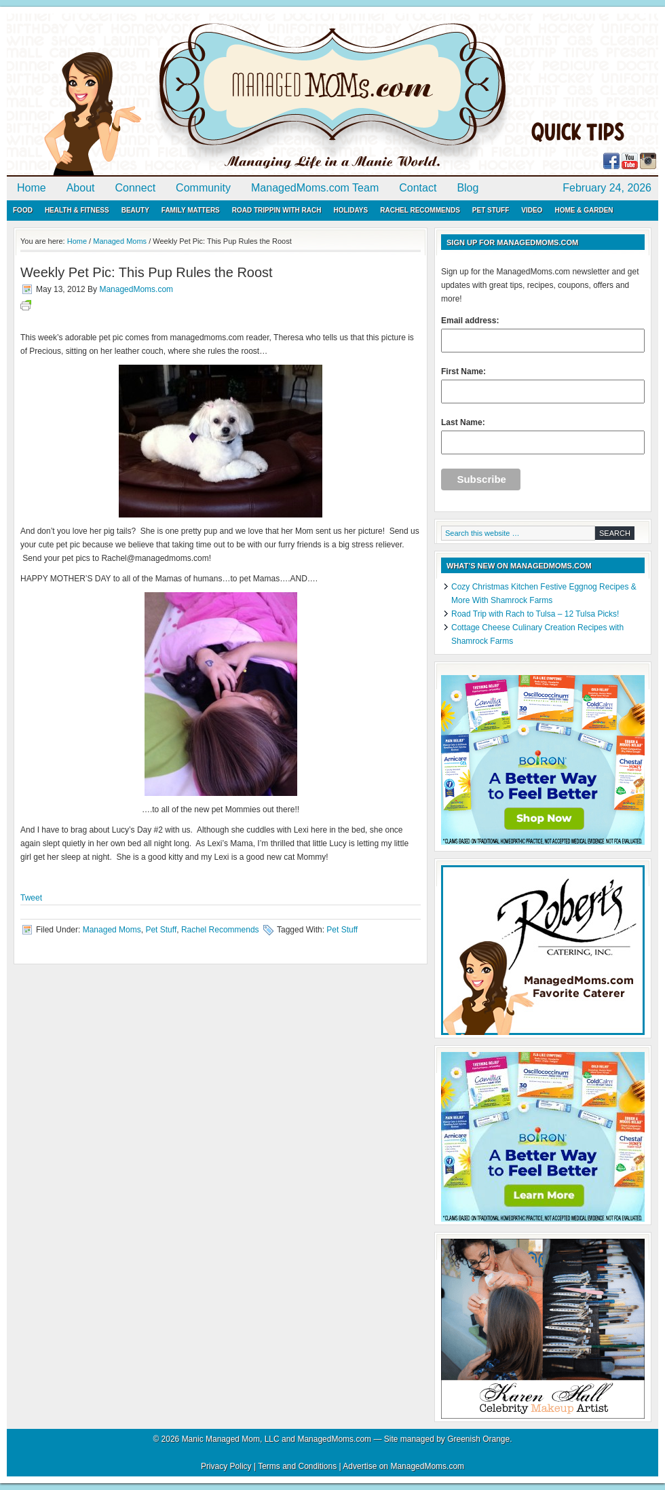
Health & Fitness (77, 210)
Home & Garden (583, 210)
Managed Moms (112, 929)
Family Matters (191, 210)
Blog (467, 188)
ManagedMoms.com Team (315, 188)
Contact (417, 188)
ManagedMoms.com (163, 95)
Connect (135, 188)
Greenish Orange (478, 1439)
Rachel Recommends (420, 210)
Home (31, 188)
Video (531, 210)
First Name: (543, 385)
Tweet (31, 898)
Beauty (135, 210)
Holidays (350, 210)
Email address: (543, 334)
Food (23, 210)
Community (203, 188)
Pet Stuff (490, 210)
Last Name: (543, 436)
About (80, 188)
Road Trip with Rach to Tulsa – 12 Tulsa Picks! (535, 614)
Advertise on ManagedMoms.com (403, 1466)
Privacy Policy (226, 1466)
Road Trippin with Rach (277, 210)
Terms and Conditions (297, 1466)
